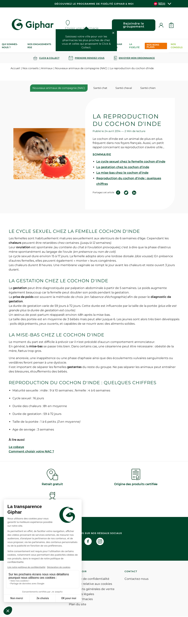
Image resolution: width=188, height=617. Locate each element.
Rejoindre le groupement (133, 25)
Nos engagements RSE (39, 46)
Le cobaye (16, 447)
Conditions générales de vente (92, 589)
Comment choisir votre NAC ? (31, 452)
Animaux (47, 68)
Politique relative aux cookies (90, 584)
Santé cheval (123, 88)
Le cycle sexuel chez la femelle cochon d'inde (130, 161)
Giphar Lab (117, 46)
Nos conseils (177, 46)
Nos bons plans (153, 45)
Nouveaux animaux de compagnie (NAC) (81, 68)
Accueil (15, 68)
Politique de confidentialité (89, 579)
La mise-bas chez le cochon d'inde (122, 173)
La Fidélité (134, 46)
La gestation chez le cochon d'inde (122, 167)
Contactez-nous (136, 579)
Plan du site (77, 604)
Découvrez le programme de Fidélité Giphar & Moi (94, 3)
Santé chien (145, 88)
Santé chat (101, 88)
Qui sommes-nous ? (10, 46)
